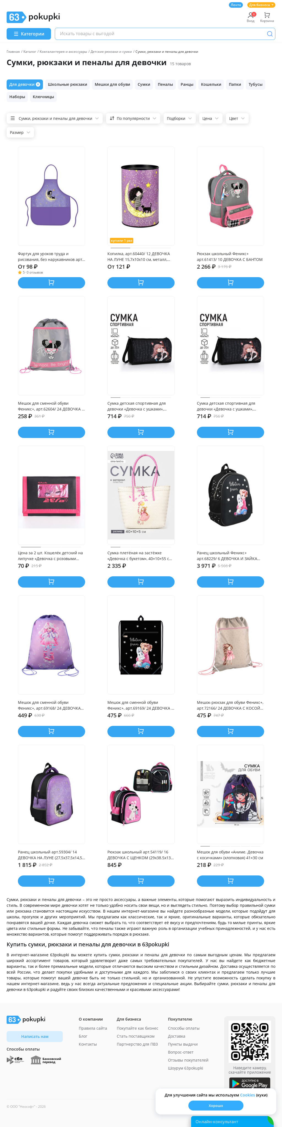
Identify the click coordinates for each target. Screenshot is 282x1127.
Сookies (247, 1095)
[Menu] (29, 34)
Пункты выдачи (183, 1044)
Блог (83, 1036)
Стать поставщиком (135, 1036)
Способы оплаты (184, 1028)
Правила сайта (93, 1028)
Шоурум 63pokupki (185, 1068)
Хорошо (216, 1105)
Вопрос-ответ (181, 1052)
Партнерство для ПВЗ (137, 1044)
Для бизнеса (261, 4)
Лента (236, 4)
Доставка (176, 1036)
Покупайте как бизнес (137, 1028)
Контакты (88, 1044)
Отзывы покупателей (188, 1060)
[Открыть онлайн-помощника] (232, 1121)
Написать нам (34, 1036)
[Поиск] (270, 34)
